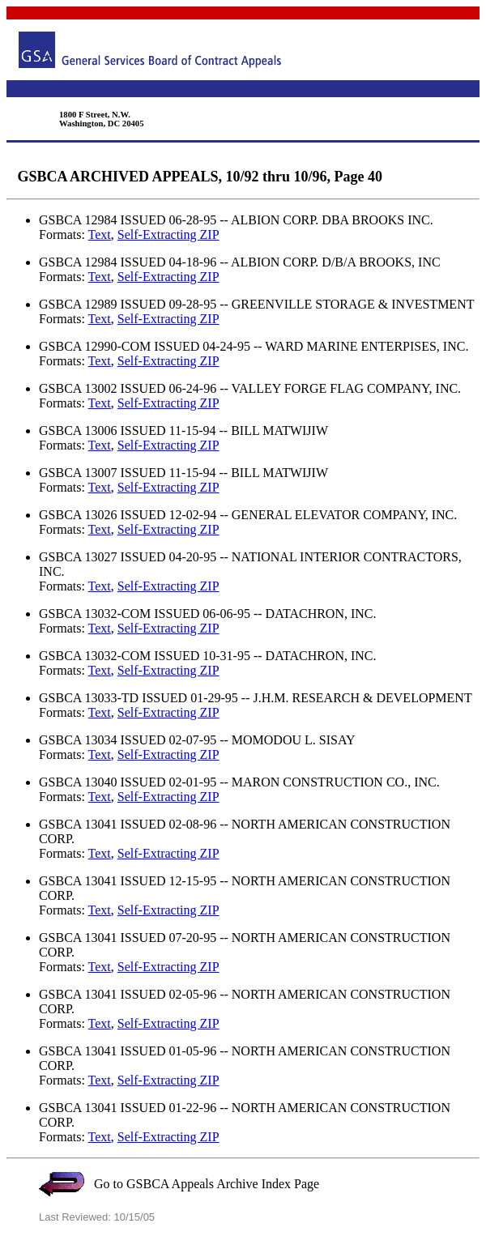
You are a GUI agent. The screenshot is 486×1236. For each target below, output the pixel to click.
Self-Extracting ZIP (168, 234)
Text (99, 234)
